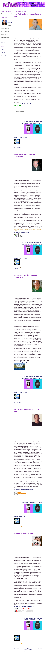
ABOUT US (3, 54)
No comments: (17, 147)
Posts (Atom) (22, 651)
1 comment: (16, 268)
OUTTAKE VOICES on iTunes (20, 137)
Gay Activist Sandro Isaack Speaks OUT (27, 15)
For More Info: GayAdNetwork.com (23, 489)
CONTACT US (4, 55)
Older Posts (39, 648)
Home (28, 648)
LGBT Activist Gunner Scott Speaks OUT (24, 155)
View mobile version (28, 649)
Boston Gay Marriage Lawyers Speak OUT (25, 276)
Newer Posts (16, 648)
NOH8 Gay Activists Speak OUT (26, 533)
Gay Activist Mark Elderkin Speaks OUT (27, 410)
